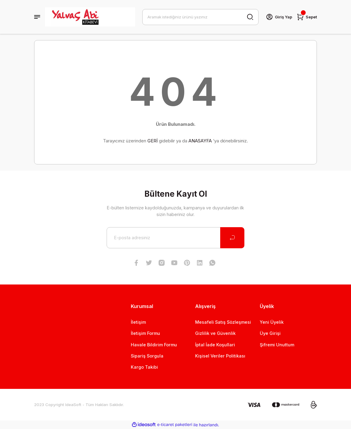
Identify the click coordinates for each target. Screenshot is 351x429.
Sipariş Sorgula (147, 355)
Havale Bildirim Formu (154, 344)
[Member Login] (278, 17)
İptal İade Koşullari (215, 344)
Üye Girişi (270, 333)
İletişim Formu (145, 333)
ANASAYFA (200, 141)
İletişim (138, 322)
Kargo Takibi (144, 367)
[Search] (200, 16)
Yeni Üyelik (272, 322)
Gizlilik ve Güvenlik (215, 333)
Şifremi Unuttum (277, 344)
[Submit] (232, 237)
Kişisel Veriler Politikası (220, 355)
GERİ (152, 141)
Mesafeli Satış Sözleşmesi (223, 322)
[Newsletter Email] (175, 237)
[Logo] (90, 17)
